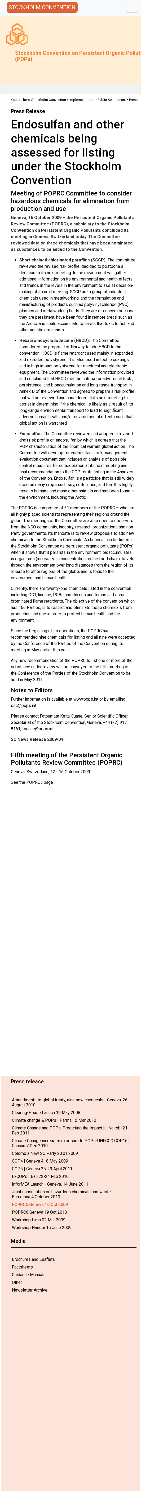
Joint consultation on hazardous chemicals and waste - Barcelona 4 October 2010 (62, 1194)
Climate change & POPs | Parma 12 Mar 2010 (54, 1120)
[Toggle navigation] (131, 8)
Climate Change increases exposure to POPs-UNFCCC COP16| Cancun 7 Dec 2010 (70, 1143)
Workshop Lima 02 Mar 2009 (38, 1219)
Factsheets (22, 1267)
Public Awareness (111, 100)
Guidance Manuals (29, 1274)
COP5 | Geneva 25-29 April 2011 (42, 1168)
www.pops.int (85, 699)
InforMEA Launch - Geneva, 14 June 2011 (50, 1184)
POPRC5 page (39, 782)
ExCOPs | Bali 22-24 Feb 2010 (40, 1176)
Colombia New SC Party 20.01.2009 (45, 1153)
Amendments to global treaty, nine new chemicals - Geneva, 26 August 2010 (69, 1102)
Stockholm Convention (48, 100)
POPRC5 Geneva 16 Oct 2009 (40, 1204)
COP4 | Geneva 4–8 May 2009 (40, 1161)
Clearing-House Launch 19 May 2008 (46, 1112)
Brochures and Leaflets (33, 1259)
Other (17, 1282)
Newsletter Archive (29, 1290)
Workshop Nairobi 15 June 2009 (42, 1227)
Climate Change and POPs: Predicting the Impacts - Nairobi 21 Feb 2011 (69, 1130)
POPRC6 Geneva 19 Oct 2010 (39, 1212)
